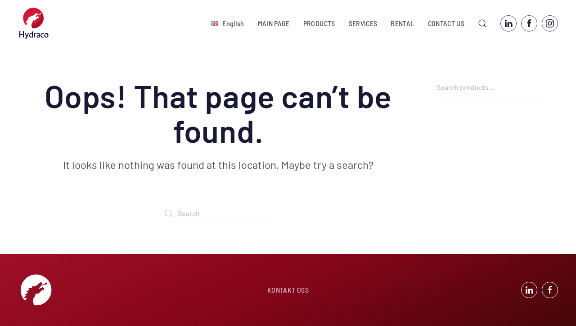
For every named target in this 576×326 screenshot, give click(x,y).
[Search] (218, 213)
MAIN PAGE (274, 23)
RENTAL (402, 23)
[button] (227, 23)
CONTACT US (446, 23)
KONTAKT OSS (288, 289)
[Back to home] (34, 23)
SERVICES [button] (363, 23)
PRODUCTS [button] (319, 23)
